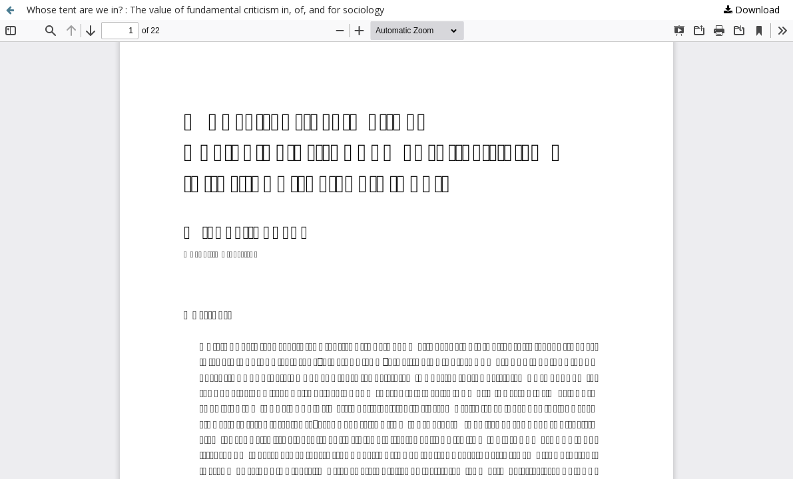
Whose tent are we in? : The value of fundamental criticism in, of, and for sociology (205, 9)
